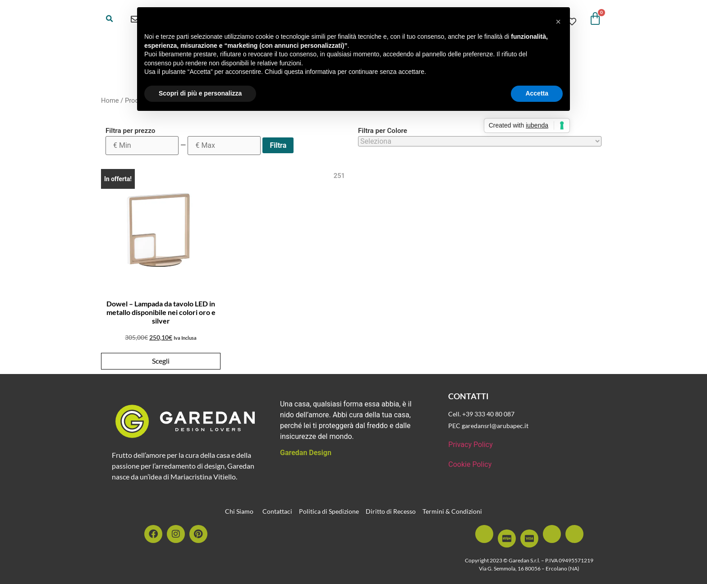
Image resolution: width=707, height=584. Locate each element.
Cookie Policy (469, 464)
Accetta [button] (536, 93)
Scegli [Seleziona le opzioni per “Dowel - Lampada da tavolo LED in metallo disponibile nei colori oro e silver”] (161, 360)
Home (110, 100)
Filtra (278, 145)
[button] (109, 19)
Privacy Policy (470, 444)
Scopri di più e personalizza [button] (200, 93)
